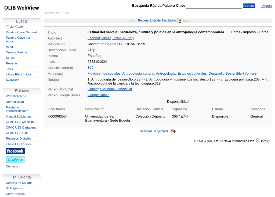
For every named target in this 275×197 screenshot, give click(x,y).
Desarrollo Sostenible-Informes (232, 73)
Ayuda (266, 6)
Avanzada (12, 80)
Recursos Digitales (18, 138)
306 (90, 67)
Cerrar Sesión (15, 193)
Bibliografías (14, 188)
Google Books (98, 95)
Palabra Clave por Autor (18, 39)
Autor (9, 46)
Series (10, 57)
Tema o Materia (16, 52)
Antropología (166, 73)
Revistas (11, 63)
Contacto (12, 166)
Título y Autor (15, 26)
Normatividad (15, 101)
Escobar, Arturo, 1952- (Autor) (111, 38)
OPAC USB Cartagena (21, 127)
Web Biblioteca (16, 96)
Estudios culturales (192, 73)
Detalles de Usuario (19, 182)
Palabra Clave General (21, 32)
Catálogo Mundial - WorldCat (110, 89)
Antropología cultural (138, 73)
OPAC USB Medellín (20, 121)
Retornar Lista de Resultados (159, 20)
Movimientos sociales (104, 73)
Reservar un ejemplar (158, 131)
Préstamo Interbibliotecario (17, 109)
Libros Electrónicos (19, 74)
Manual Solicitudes (18, 116)
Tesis (9, 69)
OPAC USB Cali (16, 132)
